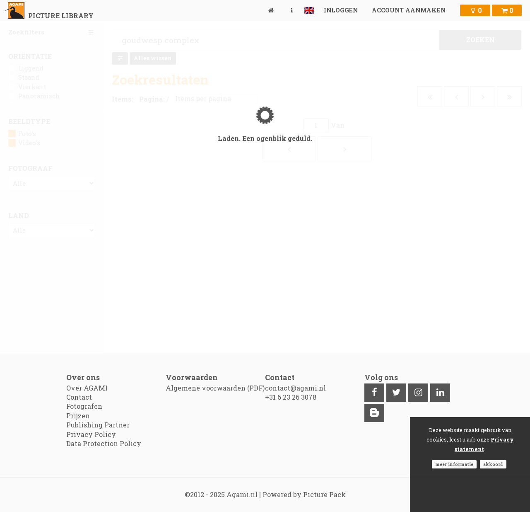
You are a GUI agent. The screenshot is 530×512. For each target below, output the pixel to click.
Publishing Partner (98, 424)
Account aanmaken (409, 10)
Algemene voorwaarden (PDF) (215, 387)
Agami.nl (242, 494)
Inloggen (341, 10)
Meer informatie (454, 464)
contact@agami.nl (295, 387)
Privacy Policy (91, 434)
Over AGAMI (87, 387)
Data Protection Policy (103, 443)
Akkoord (493, 464)
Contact (79, 397)
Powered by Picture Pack (304, 494)
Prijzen (78, 415)
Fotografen (84, 406)
